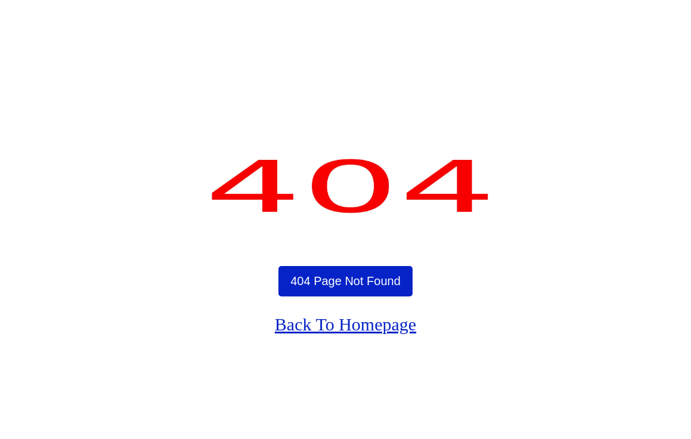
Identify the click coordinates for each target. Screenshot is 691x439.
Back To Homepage (345, 324)
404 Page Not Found (345, 280)
